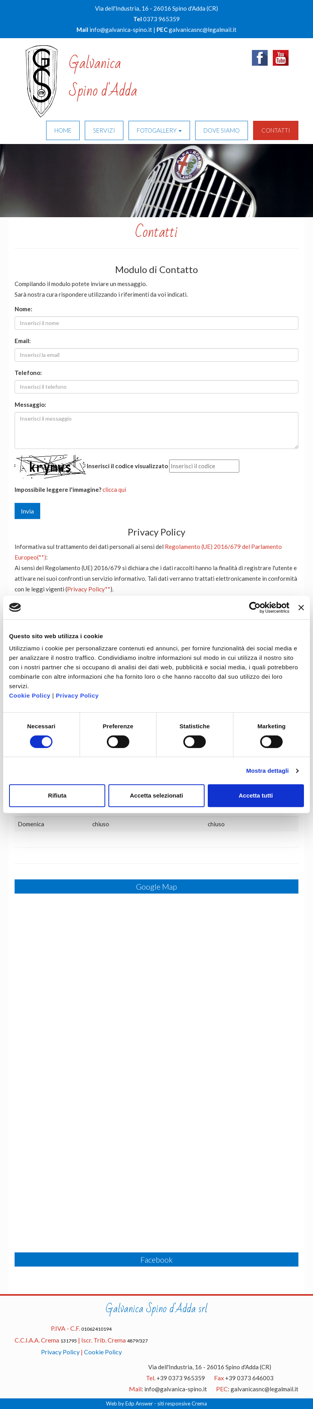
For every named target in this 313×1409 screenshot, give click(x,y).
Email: (23, 340)
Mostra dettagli (267, 770)
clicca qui (114, 489)
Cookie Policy (29, 695)
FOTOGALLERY (159, 130)
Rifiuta (57, 795)
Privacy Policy (77, 695)
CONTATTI (275, 130)
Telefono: (28, 372)
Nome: (23, 308)
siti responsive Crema (182, 1403)
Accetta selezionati (156, 795)
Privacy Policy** (88, 589)
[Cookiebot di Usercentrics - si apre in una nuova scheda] (254, 607)
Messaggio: (30, 404)
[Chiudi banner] (301, 607)
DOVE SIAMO (221, 130)
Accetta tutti (255, 795)
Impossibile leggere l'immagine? (58, 489)
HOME (62, 130)
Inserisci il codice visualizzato (127, 465)
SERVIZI (104, 130)
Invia (27, 511)
